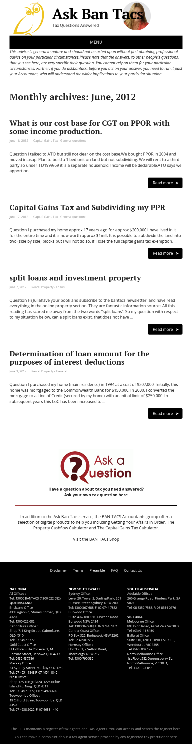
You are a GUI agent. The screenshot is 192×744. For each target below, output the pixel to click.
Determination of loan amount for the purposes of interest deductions (80, 358)
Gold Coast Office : (24, 644)
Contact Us (133, 570)
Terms (78, 570)
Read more (163, 183)
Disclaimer (58, 570)
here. (177, 728)
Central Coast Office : (84, 630)
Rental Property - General (49, 371)
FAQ (114, 570)
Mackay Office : (21, 663)
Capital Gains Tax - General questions (59, 140)
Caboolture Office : (24, 626)
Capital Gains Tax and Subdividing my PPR (87, 207)
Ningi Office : (19, 677)
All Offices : (18, 593)
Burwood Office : (81, 612)
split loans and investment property (75, 278)
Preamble (97, 570)
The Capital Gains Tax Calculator (127, 528)
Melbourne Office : (141, 621)
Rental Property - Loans (48, 287)
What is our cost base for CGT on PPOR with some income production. (90, 127)
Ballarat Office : (138, 635)
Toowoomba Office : (25, 695)
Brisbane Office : (22, 607)
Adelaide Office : (139, 593)
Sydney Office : (79, 593)
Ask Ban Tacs (76, 14)
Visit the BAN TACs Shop (96, 539)
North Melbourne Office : (145, 654)
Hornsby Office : (80, 644)
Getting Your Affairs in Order (138, 522)
